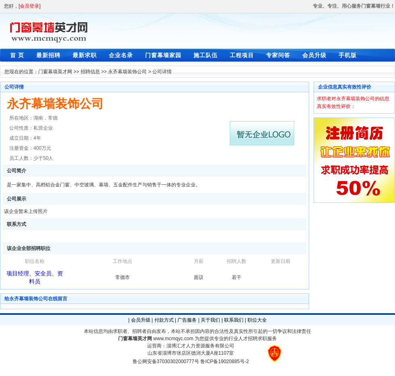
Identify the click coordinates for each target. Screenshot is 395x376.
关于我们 (210, 320)
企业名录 (121, 55)
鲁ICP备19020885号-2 (224, 361)
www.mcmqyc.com (173, 338)
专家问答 (278, 55)
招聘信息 (90, 71)
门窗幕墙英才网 (55, 71)
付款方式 (164, 320)
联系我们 (233, 320)
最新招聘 (48, 55)
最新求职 (85, 55)
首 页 (17, 55)
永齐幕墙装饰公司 (127, 71)
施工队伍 (205, 55)
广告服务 (187, 320)
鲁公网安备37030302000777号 (166, 361)
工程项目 (242, 55)
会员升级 (314, 55)
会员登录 (29, 6)
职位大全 (257, 320)
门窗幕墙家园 (163, 55)
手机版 (348, 55)
